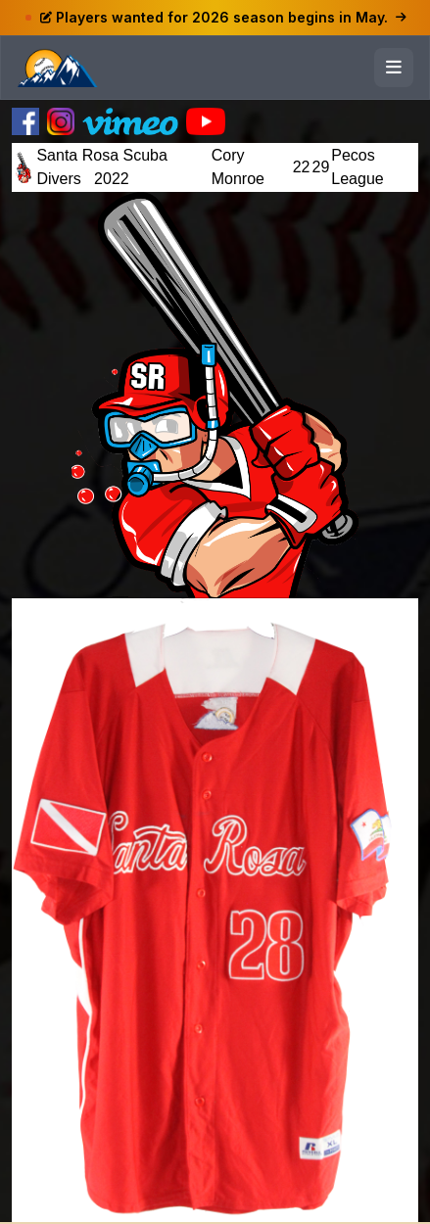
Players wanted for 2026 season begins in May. (223, 17)
